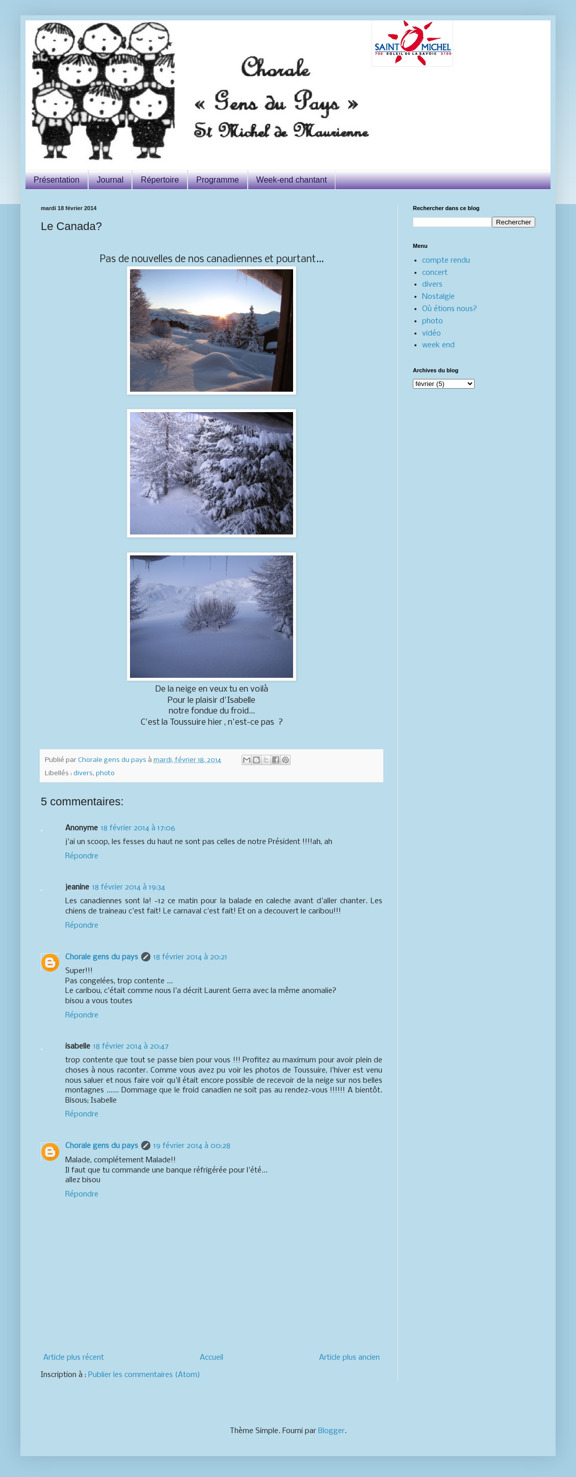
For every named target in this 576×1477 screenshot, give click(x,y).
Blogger (331, 1431)
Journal (110, 179)
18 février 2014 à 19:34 (128, 887)
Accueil (211, 1358)
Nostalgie (438, 297)
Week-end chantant (291, 179)
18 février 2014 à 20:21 (190, 957)
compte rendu (446, 261)
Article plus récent (73, 1358)
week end (438, 345)
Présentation (57, 179)
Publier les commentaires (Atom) (144, 1375)
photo (105, 773)
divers (83, 773)
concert (435, 273)
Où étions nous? (449, 309)
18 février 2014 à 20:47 (131, 1046)
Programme (217, 179)
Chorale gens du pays (101, 957)
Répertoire (160, 179)
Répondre (81, 856)
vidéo (431, 333)
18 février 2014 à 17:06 (138, 828)
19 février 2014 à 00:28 (191, 1146)
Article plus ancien (349, 1358)
